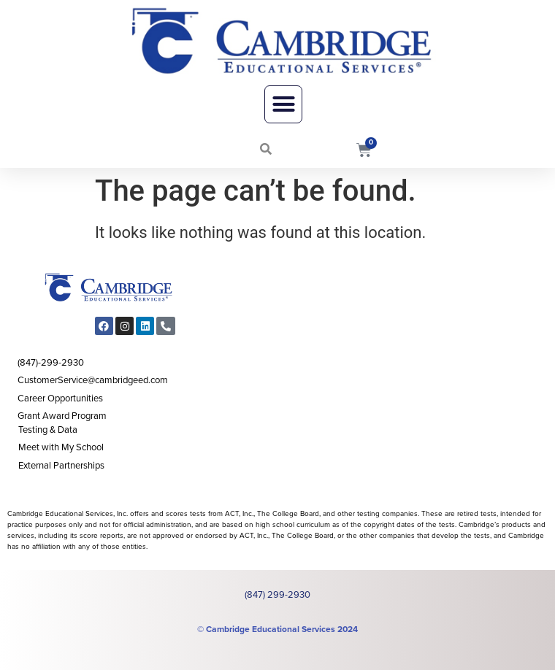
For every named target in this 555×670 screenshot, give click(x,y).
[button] (283, 104)
